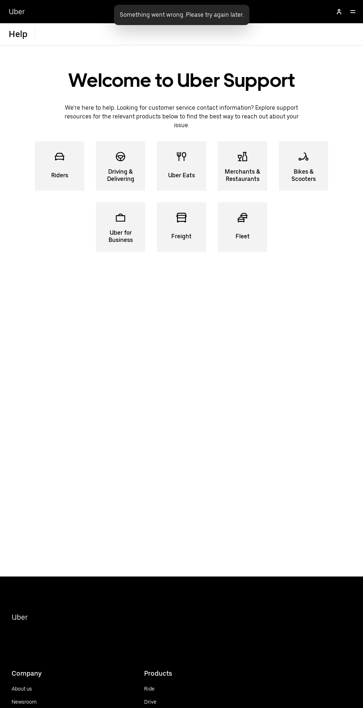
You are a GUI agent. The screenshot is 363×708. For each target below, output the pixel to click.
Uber (20, 617)
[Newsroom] (24, 701)
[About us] (24, 688)
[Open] (352, 11)
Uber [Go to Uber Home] (17, 11)
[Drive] (164, 701)
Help (18, 34)
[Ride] (164, 688)
